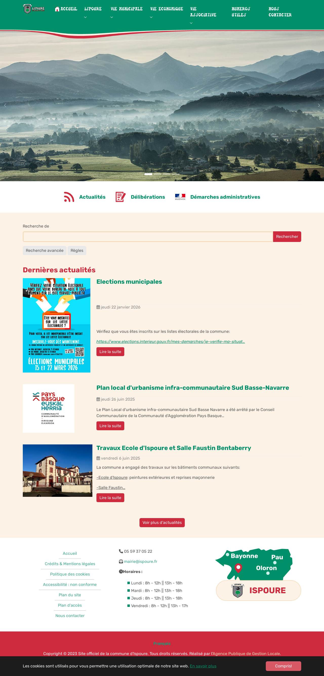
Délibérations (148, 207)
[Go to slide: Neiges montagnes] (157, 184)
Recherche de (36, 236)
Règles (77, 260)
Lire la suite (110, 361)
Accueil (70, 563)
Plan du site (70, 605)
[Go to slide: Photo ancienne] (175, 184)
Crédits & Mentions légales (70, 573)
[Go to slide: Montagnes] (148, 184)
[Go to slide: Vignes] (166, 184)
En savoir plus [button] (203, 666)
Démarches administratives (225, 207)
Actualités (92, 207)
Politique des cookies (70, 584)
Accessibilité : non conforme (70, 594)
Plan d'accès (70, 615)
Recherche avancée (45, 260)
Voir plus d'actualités (162, 532)
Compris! (283, 666)
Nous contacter (70, 625)
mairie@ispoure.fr (140, 571)
